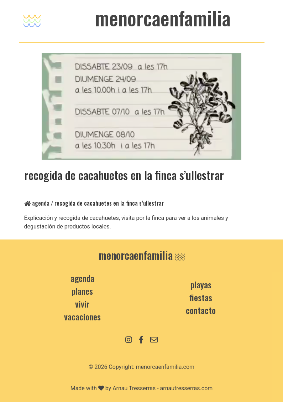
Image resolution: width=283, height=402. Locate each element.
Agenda (36, 203)
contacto (201, 310)
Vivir (82, 303)
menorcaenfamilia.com (165, 367)
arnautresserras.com (186, 388)
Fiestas (200, 297)
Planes (82, 290)
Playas (200, 284)
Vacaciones (82, 316)
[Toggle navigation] (32, 19)
